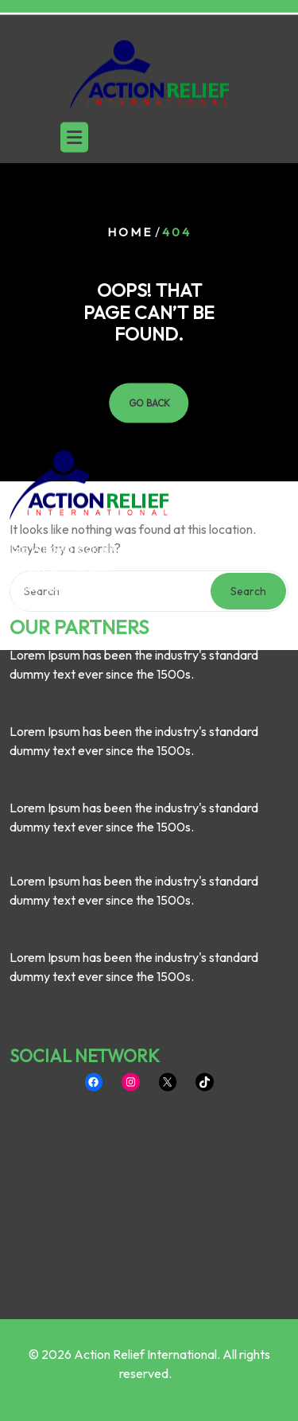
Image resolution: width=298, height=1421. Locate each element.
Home (130, 231)
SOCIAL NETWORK (85, 966)
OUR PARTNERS (79, 537)
